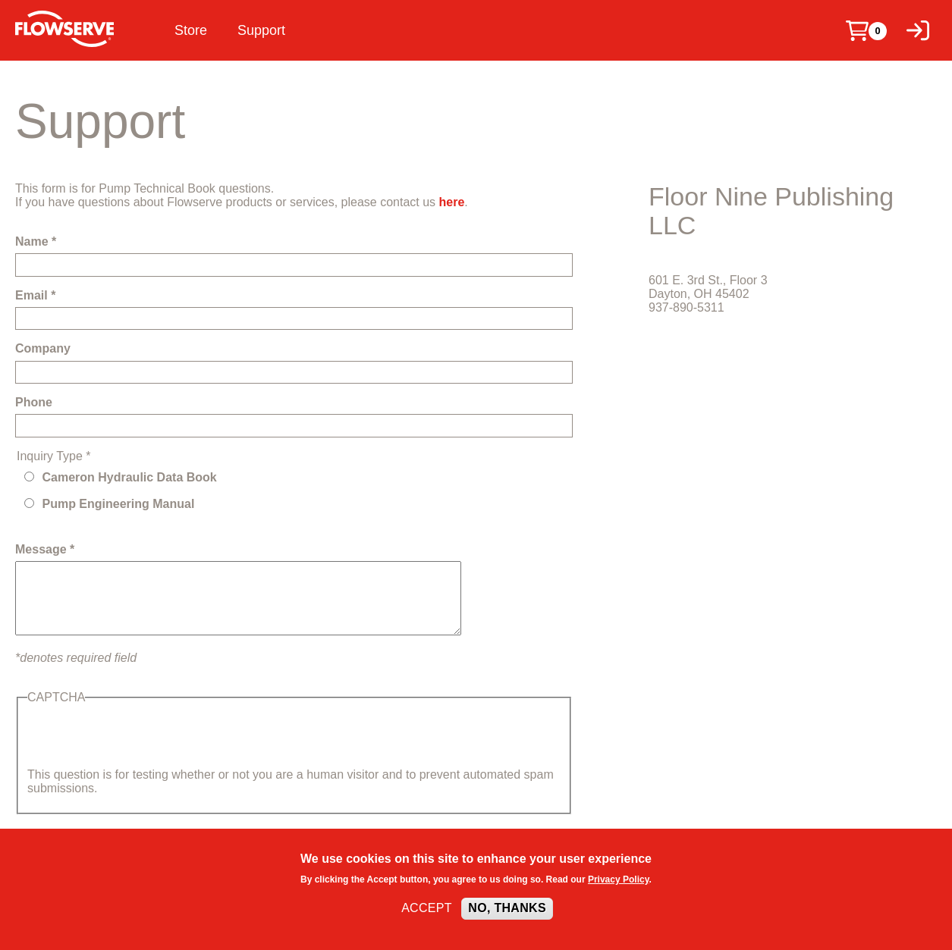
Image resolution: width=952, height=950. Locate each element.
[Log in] (917, 30)
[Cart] (857, 30)
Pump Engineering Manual (118, 503)
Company (43, 348)
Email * (35, 295)
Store (190, 30)
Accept (426, 907)
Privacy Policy (618, 879)
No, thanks (507, 907)
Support (261, 30)
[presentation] (142, 738)
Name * (35, 241)
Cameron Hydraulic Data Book (129, 477)
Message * (44, 549)
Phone (33, 402)
